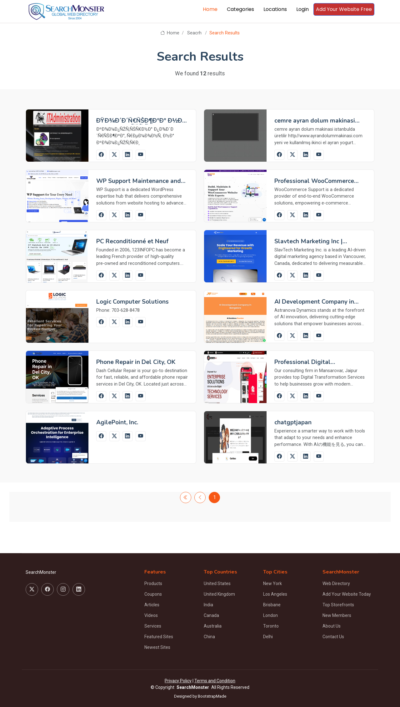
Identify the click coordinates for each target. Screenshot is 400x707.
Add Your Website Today (346, 594)
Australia (213, 626)
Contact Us (333, 636)
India (208, 605)
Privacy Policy (178, 680)
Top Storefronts (338, 605)
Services (152, 626)
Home (210, 9)
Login (302, 9)
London (270, 615)
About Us (331, 626)
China (209, 636)
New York (272, 583)
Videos (151, 615)
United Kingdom (219, 594)
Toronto (271, 626)
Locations (275, 9)
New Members (336, 615)
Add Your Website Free (344, 9)
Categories (240, 9)
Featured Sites (158, 636)
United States (217, 583)
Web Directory (336, 583)
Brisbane (272, 605)
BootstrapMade (212, 696)
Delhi (268, 636)
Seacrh (194, 33)
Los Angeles (275, 594)
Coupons (153, 594)
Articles (151, 605)
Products (153, 583)
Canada (211, 615)
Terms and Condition (214, 680)
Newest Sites (157, 647)
